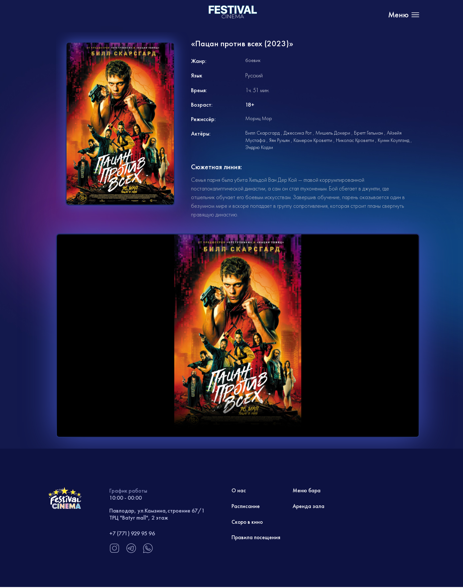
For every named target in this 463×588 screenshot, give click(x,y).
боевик (252, 60)
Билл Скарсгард (262, 132)
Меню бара (307, 490)
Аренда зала (309, 506)
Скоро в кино (248, 522)
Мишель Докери (332, 132)
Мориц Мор (258, 118)
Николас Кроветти (355, 140)
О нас (239, 490)
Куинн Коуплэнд (393, 140)
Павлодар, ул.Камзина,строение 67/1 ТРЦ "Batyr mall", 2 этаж (157, 514)
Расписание (246, 506)
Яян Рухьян (279, 140)
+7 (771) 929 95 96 (132, 533)
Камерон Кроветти (313, 140)
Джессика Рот (298, 132)
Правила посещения (256, 538)
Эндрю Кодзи (259, 147)
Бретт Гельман (368, 132)
